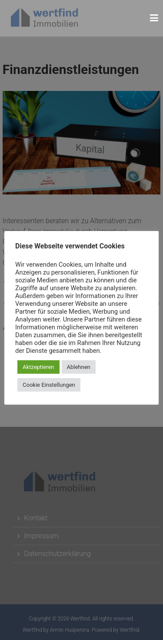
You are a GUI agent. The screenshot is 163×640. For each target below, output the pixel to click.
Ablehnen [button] (78, 367)
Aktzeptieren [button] (38, 367)
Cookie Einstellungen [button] (49, 385)
